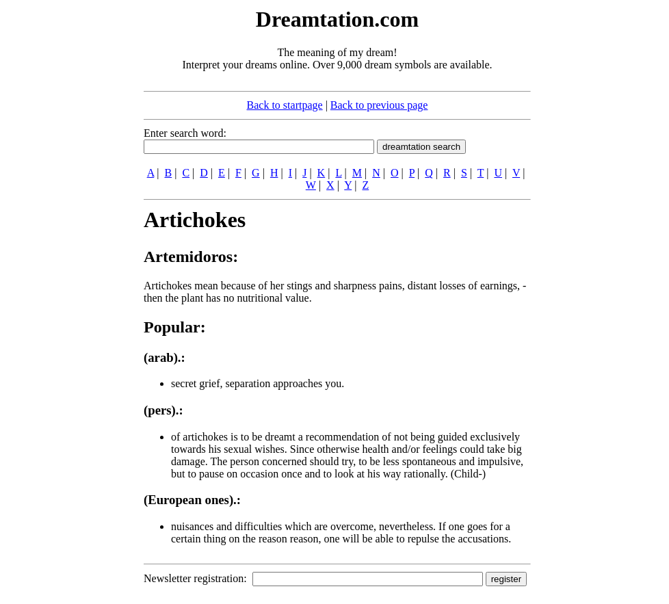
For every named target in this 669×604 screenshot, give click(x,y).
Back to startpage (285, 105)
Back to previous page (379, 105)
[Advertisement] (60, 210)
